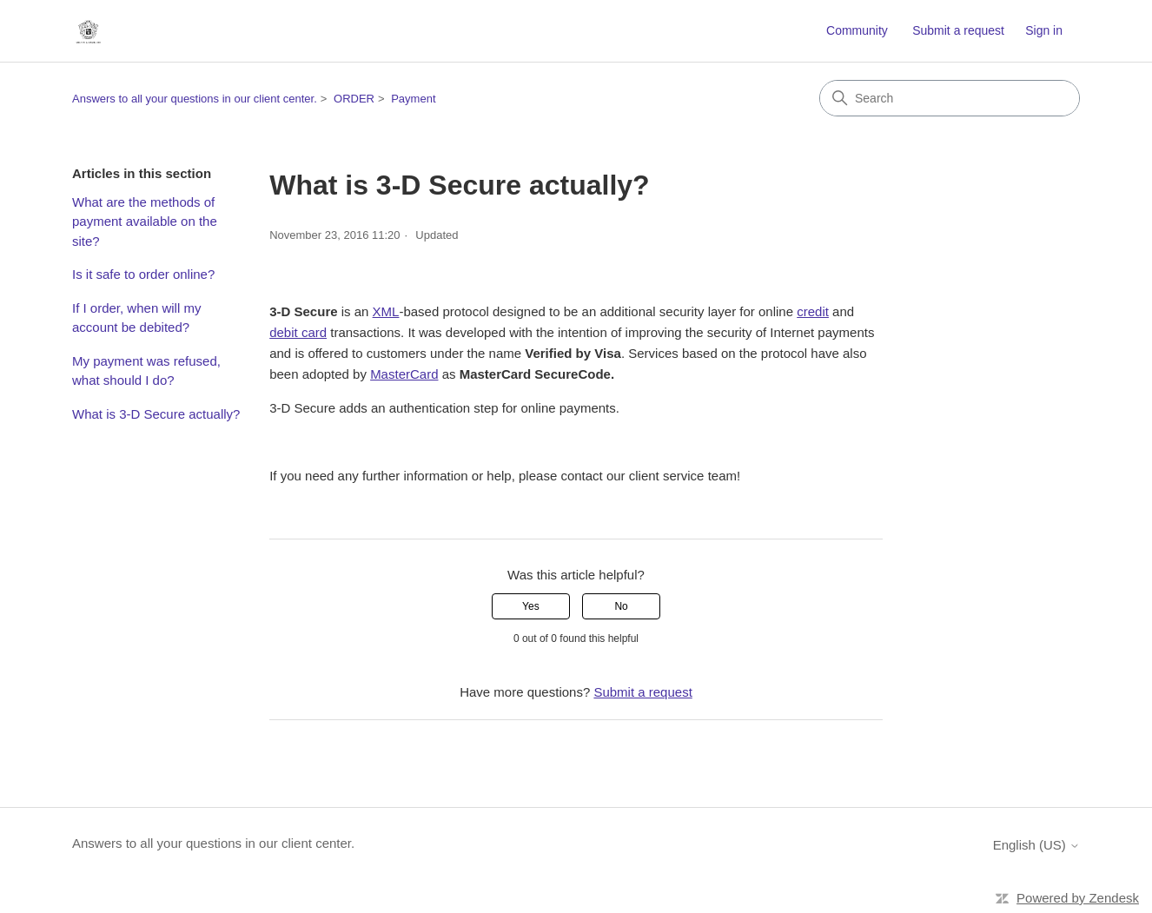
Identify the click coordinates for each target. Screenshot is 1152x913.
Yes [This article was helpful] (531, 606)
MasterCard (404, 374)
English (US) (1036, 844)
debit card (298, 332)
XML (386, 311)
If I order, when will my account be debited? (136, 318)
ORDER (354, 98)
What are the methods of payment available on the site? (144, 221)
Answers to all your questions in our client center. (194, 98)
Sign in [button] (1044, 30)
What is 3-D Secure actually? (156, 414)
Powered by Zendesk (1077, 897)
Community (857, 30)
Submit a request (958, 30)
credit (813, 311)
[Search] (949, 98)
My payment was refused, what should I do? (146, 371)
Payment (413, 98)
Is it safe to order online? (143, 274)
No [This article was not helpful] (620, 606)
